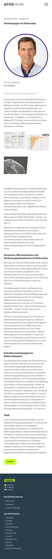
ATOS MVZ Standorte (13, 548)
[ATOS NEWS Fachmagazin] (21, 4)
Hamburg (9, 530)
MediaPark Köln (11, 539)
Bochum (9, 542)
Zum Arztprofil (9, 86)
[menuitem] (45, 4)
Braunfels (9, 521)
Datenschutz (10, 501)
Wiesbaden (10, 545)
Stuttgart (9, 536)
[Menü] (45, 4)
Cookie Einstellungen (13, 508)
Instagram (10, 487)
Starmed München (12, 527)
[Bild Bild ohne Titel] (15, 140)
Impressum (10, 504)
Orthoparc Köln (11, 533)
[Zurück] (10, 462)
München (9, 524)
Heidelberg (10, 518)
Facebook (10, 485)
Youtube (10, 489)
